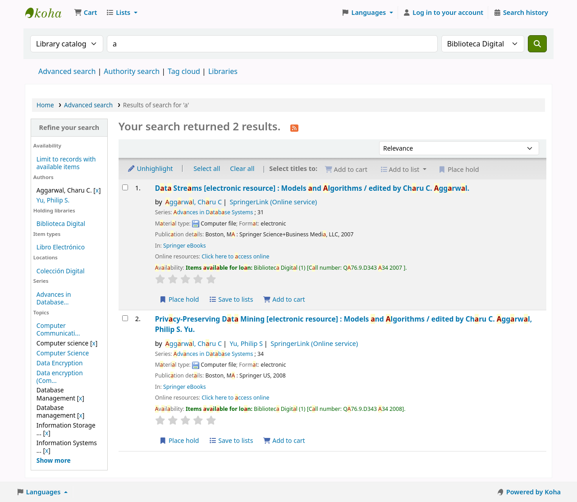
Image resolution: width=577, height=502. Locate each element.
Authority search (132, 71)
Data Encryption (60, 363)
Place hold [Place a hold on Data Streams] (179, 299)
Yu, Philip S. (53, 200)
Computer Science (63, 353)
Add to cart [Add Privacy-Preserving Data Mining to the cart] (284, 440)
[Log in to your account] (443, 12)
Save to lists (231, 299)
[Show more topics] (54, 460)
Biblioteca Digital (61, 223)
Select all (206, 168)
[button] (85, 12)
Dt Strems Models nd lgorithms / (312, 188)
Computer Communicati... (58, 329)
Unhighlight (150, 168)
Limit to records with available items (66, 163)
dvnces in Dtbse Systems (213, 212)
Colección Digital (61, 271)
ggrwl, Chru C (193, 202)
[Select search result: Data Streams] (125, 187)
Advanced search (67, 71)
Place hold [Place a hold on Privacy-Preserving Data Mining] (179, 440)
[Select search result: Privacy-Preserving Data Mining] (125, 318)
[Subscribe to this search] (294, 127)
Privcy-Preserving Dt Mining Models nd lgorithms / (343, 324)
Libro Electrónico (61, 247)
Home (45, 105)
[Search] (537, 43)
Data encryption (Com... (60, 376)
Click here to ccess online (235, 256)
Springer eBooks (184, 245)
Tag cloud (184, 71)
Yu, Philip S (245, 343)
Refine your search (69, 127)
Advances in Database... (54, 298)
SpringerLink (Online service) (273, 202)
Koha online (47, 13)
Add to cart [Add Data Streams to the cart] (284, 299)
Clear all (242, 168)
